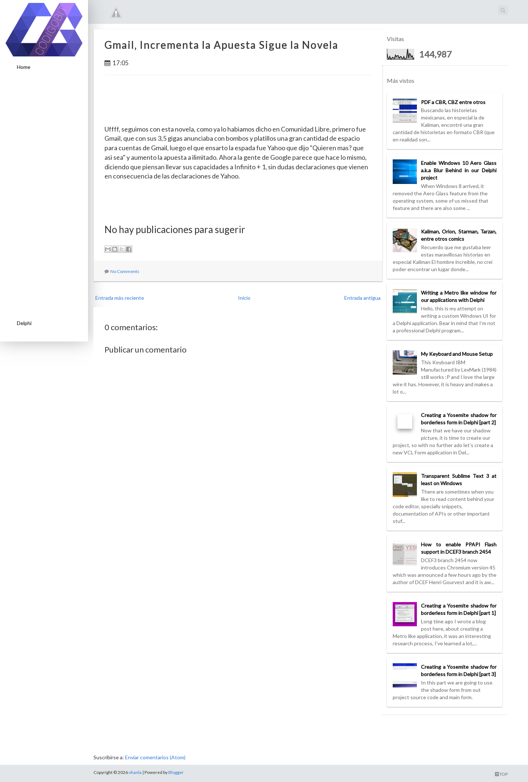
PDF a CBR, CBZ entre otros (453, 102)
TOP (501, 774)
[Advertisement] (44, 195)
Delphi (24, 323)
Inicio (244, 298)
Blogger (176, 772)
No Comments (124, 271)
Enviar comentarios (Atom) (155, 757)
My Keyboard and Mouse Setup (457, 354)
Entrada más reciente (119, 298)
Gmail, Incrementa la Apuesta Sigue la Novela (221, 44)
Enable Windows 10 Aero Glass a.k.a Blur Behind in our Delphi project (458, 170)
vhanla (135, 772)
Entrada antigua (362, 298)
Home (23, 67)
